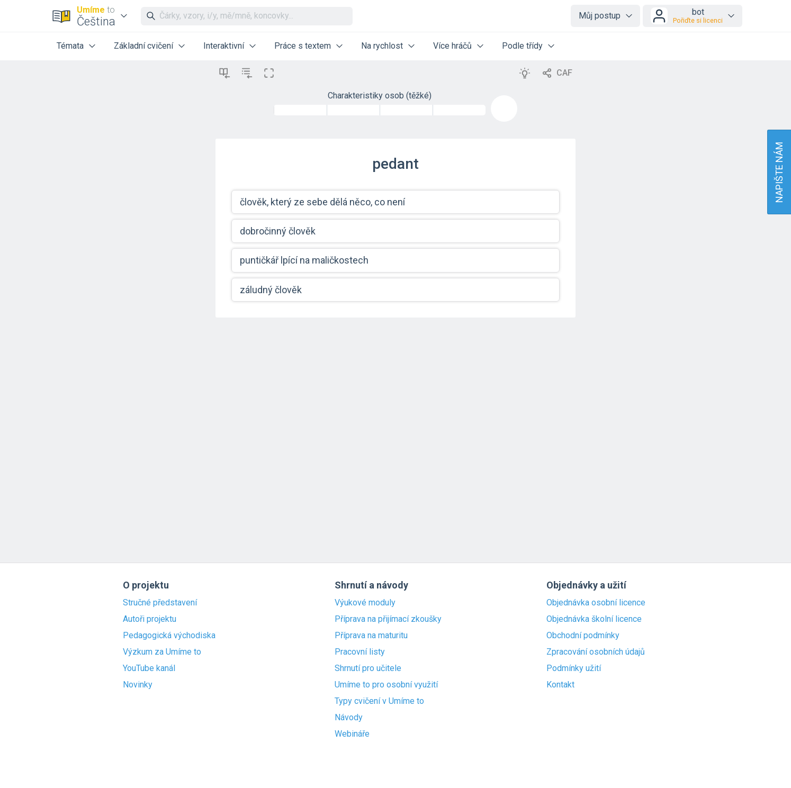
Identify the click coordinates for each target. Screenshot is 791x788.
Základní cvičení (143, 46)
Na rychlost (382, 46)
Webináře (352, 734)
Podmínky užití (573, 668)
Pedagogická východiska (169, 635)
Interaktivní (223, 46)
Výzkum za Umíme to (162, 652)
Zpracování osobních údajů (595, 652)
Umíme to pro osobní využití (386, 685)
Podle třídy (522, 46)
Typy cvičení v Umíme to (379, 701)
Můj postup (600, 16)
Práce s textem (302, 46)
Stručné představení (160, 603)
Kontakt (560, 685)
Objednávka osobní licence (595, 603)
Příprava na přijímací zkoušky (388, 619)
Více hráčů (452, 46)
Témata (70, 46)
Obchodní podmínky (582, 635)
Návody (349, 717)
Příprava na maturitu (371, 635)
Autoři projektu (149, 619)
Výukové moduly (365, 603)
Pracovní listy (360, 652)
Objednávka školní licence (594, 619)
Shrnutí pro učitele (368, 668)
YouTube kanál (149, 668)
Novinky (137, 685)
